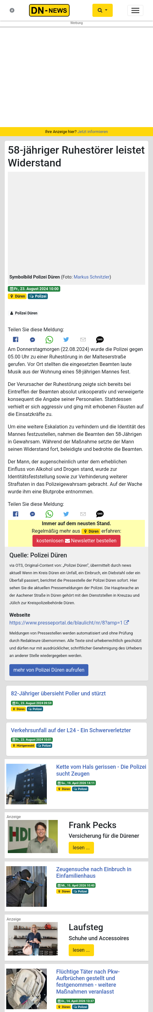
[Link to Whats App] (49, 339)
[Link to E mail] (83, 339)
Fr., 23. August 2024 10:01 (32, 739)
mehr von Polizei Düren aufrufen (48, 670)
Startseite (29, 856)
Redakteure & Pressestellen (44, 886)
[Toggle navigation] (135, 10)
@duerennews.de (38, 950)
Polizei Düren (23, 313)
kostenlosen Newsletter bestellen (76, 541)
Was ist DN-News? (36, 868)
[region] (76, 77)
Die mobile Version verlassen (76, 1003)
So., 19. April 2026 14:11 (76, 783)
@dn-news (38, 962)
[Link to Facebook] (15, 339)
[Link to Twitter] (66, 339)
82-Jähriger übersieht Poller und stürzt (58, 693)
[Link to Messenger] (32, 339)
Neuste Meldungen (36, 862)
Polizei (38, 296)
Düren (17, 296)
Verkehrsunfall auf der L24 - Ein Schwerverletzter (71, 730)
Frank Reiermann (70, 982)
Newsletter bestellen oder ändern (76, 925)
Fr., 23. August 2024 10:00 (34, 289)
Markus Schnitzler (92, 277)
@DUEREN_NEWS (114, 950)
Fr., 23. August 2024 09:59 (32, 703)
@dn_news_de (115, 962)
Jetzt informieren (92, 131)
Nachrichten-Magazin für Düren (47, 874)
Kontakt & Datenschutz (40, 880)
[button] (76, 223)
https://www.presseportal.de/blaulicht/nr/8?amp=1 (66, 623)
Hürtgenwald (23, 745)
